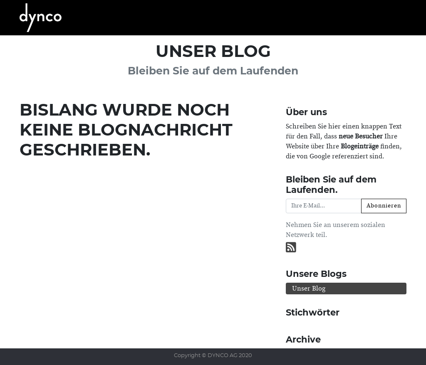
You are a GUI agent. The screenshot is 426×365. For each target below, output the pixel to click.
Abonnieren (384, 206)
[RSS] (291, 248)
